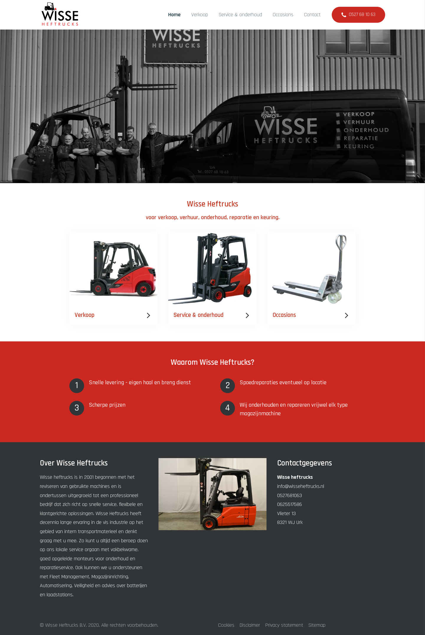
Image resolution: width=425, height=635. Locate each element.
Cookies (226, 625)
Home (174, 14)
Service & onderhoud (240, 14)
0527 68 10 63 (362, 15)
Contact (312, 14)
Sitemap (317, 625)
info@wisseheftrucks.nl (300, 486)
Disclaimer (250, 625)
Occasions (283, 14)
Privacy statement (284, 625)
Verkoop (199, 14)
